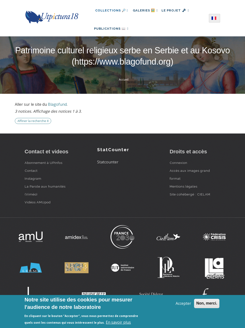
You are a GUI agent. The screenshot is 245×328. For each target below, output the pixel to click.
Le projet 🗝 (178, 10)
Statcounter (107, 167)
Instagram (33, 184)
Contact (31, 176)
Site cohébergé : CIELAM (190, 199)
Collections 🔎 (111, 10)
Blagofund (57, 109)
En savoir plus (118, 322)
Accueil (123, 85)
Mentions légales (183, 192)
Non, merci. (206, 303)
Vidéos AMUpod (38, 207)
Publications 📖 (112, 31)
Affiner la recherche (33, 126)
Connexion (178, 168)
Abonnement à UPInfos (43, 168)
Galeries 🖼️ (146, 10)
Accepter (183, 303)
